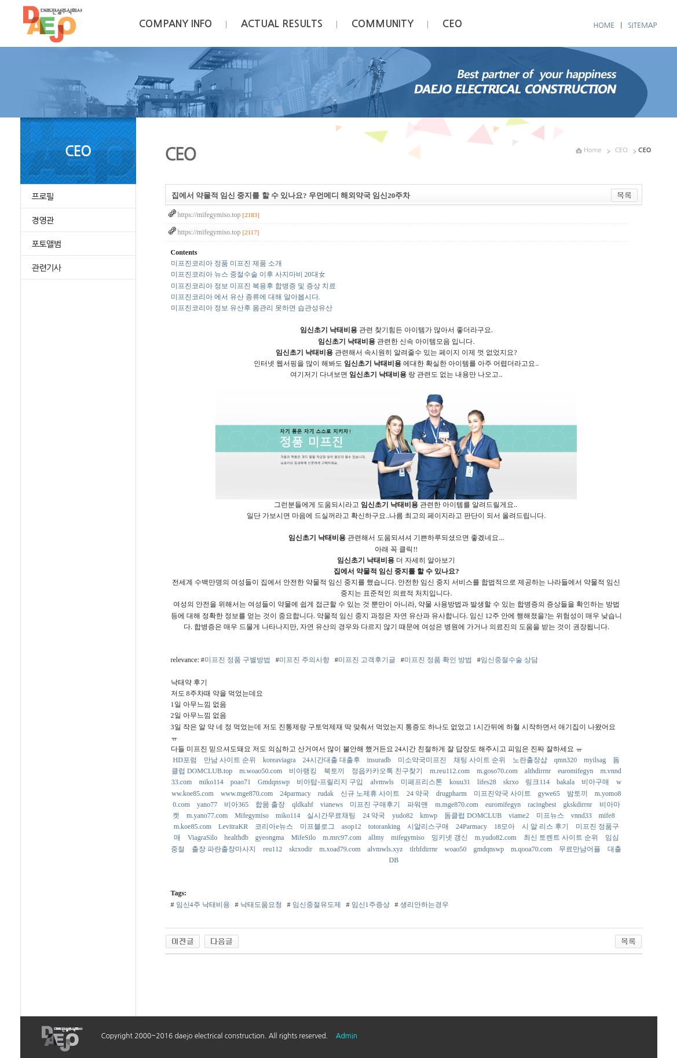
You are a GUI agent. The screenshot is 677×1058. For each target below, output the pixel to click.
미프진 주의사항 (304, 660)
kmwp (429, 815)
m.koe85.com (193, 826)
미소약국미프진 (423, 760)
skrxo (512, 782)
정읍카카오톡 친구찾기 (388, 771)
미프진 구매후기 (376, 804)
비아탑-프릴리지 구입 (331, 782)
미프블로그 (318, 826)
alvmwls (383, 782)
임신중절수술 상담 (509, 660)
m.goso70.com (498, 771)
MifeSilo (304, 837)
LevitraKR (234, 826)
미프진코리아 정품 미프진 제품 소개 (226, 263)
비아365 (237, 804)
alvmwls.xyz (385, 849)
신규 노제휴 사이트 (371, 793)
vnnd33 (582, 815)
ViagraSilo (203, 837)
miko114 (212, 782)
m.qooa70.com (532, 849)
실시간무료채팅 (332, 815)
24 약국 (419, 793)
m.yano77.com (207, 815)
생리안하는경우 (423, 905)
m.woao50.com (261, 771)
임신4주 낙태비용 (202, 905)
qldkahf (303, 804)
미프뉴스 (551, 815)
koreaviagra (280, 760)
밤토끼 (578, 793)
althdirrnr (538, 771)
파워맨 (418, 804)
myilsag (596, 760)
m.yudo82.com (496, 837)
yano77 (208, 804)
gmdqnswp (489, 849)
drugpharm (452, 793)
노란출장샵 (531, 760)
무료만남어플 (580, 849)
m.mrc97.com (343, 837)
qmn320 (566, 760)
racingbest (543, 804)
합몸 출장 (271, 804)
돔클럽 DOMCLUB (473, 815)
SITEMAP (642, 25)
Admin (346, 1036)
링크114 (538, 782)
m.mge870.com (457, 804)
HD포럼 (186, 760)
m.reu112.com (450, 771)
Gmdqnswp (274, 782)
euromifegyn (576, 771)
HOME (604, 25)
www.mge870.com (248, 793)
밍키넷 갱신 (450, 837)
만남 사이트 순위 (231, 760)
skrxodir (301, 849)
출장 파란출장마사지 (225, 849)
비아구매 (596, 782)
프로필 (43, 197)
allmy (377, 837)
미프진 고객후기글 (367, 660)
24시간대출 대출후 (332, 760)
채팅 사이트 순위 (480, 760)
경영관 (43, 220)
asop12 (352, 826)
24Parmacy (472, 826)
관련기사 (46, 268)
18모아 (505, 826)
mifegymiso (408, 837)
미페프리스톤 (422, 782)
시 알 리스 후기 (546, 826)
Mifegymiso (252, 815)
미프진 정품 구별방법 (237, 660)
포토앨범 (46, 244)
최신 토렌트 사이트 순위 (562, 837)
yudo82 (403, 815)
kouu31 (460, 782)
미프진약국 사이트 (503, 793)
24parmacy (296, 793)
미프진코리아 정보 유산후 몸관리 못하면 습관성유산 (251, 308)
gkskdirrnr (578, 804)
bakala (566, 782)
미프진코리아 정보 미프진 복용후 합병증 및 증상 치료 (253, 286)
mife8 (608, 815)
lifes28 (487, 782)
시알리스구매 (429, 826)
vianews (332, 804)
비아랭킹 (304, 771)
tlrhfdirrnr (424, 849)
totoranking (385, 826)
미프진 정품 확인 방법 (438, 660)
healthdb (237, 837)
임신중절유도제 (316, 905)
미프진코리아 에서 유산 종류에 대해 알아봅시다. (245, 297)
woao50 (456, 849)
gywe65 (550, 793)
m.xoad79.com (340, 849)
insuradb (380, 760)
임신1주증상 (370, 905)
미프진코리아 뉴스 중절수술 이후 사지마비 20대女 (248, 274)
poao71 (241, 782)
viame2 (519, 815)
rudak (326, 793)
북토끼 (335, 771)
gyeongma (270, 837)
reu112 (273, 849)
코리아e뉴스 (274, 826)
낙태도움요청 (260, 905)
